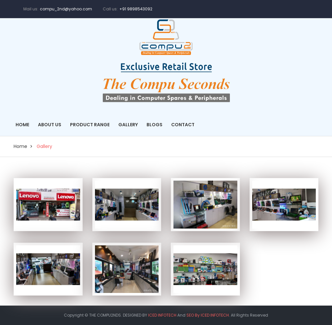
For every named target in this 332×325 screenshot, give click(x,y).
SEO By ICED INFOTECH (207, 315)
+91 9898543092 (135, 9)
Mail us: (30, 9)
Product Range (90, 124)
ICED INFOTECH (162, 315)
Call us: (110, 9)
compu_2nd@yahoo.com (66, 9)
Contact (183, 124)
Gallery (128, 124)
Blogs (154, 124)
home (20, 146)
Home (22, 124)
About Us (49, 124)
